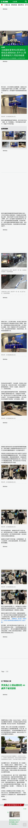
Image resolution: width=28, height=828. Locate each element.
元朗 (7, 671)
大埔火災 (7, 5)
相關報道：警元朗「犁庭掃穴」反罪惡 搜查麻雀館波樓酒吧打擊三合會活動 (13, 620)
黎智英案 (14, 5)
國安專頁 (21, 5)
